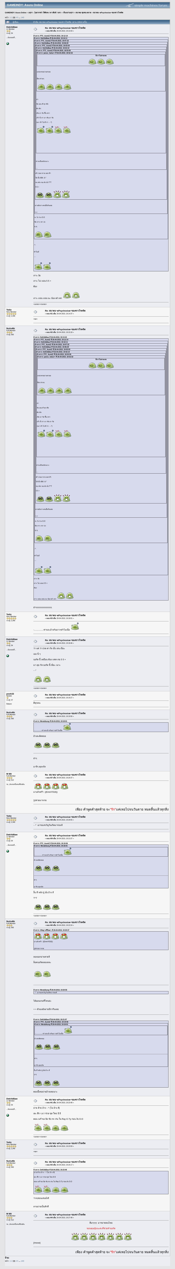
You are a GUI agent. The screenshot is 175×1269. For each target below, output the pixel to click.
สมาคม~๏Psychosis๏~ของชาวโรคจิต (108, 13)
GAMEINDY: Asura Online (15, 13)
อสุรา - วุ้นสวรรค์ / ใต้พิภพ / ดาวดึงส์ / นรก (44, 13)
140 (22, 17)
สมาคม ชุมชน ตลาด (83, 13)
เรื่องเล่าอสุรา (68, 13)
